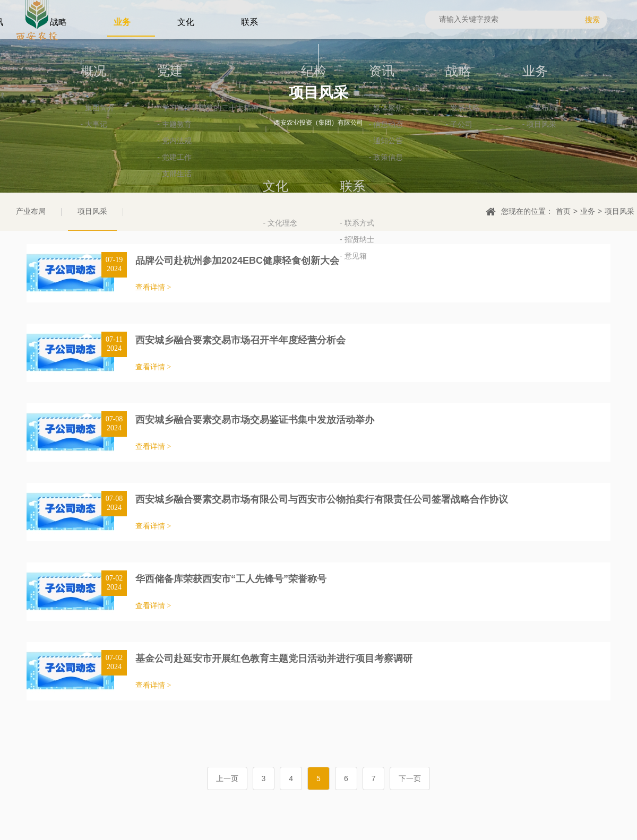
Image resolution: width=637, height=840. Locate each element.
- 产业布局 (501, 157)
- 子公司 (420, 173)
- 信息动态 (347, 173)
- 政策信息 (347, 206)
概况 (54, 120)
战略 (420, 120)
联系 (314, 235)
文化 (573, 120)
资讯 (343, 120)
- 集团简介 (59, 157)
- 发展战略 (424, 157)
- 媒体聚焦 (347, 157)
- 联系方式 (319, 272)
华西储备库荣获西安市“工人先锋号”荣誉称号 (230, 579)
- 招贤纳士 (319, 288)
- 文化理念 (578, 157)
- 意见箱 (315, 305)
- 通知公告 (347, 190)
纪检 (275, 120)
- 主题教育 (136, 173)
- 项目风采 (501, 173)
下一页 (410, 778)
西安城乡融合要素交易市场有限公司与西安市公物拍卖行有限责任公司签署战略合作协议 (321, 499)
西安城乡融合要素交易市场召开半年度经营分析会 (240, 340)
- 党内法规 (136, 190)
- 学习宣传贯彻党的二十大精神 (169, 157)
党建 (131, 120)
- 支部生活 (136, 223)
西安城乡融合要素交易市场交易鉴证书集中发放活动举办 (254, 419)
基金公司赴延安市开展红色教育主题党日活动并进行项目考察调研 (273, 658)
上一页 (227, 778)
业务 (497, 120)
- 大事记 (55, 173)
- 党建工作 (136, 206)
